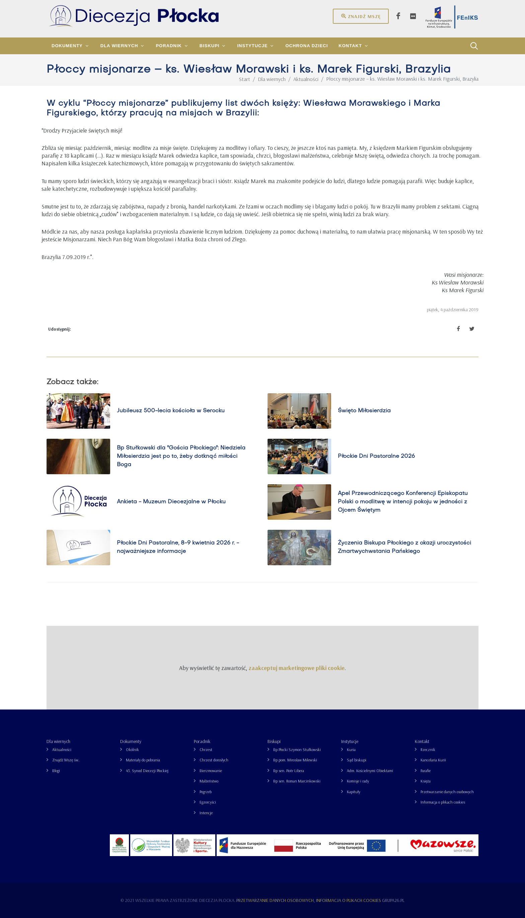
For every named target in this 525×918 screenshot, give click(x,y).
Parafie (426, 770)
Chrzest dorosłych (214, 759)
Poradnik (202, 741)
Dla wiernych (58, 741)
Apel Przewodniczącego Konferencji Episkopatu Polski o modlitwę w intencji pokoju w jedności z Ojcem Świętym (403, 502)
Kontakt (422, 741)
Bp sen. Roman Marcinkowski (296, 780)
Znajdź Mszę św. (65, 759)
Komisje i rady (358, 780)
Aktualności (61, 749)
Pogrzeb (206, 791)
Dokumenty (130, 741)
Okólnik (132, 749)
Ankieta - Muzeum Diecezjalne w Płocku (171, 502)
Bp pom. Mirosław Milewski (295, 759)
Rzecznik (428, 749)
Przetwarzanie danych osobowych (447, 791)
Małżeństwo (209, 780)
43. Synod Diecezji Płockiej (147, 770)
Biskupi (274, 741)
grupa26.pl (393, 900)
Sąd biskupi (356, 759)
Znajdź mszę (361, 16)
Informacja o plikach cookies (443, 802)
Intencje (206, 812)
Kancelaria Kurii (433, 759)
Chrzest (206, 749)
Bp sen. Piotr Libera (288, 770)
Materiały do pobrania (143, 759)
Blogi (56, 770)
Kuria (351, 749)
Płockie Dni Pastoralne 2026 (376, 456)
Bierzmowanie (211, 770)
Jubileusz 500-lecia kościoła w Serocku (171, 411)
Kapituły (353, 791)
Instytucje (349, 741)
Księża (426, 780)
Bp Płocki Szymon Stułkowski (297, 749)
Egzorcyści (208, 802)
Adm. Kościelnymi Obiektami (370, 770)
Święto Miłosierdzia (364, 411)
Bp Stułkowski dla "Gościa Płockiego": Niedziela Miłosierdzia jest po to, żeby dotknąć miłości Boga (181, 456)
